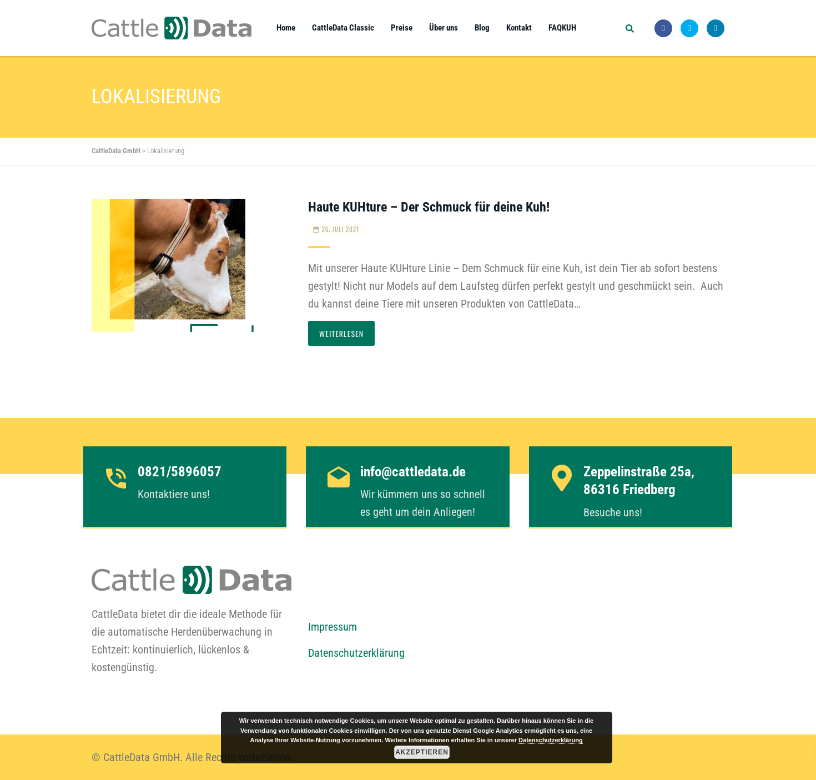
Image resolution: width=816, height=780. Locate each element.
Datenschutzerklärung (356, 653)
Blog (482, 28)
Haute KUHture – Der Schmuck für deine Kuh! (429, 207)
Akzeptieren (422, 752)
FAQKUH (562, 28)
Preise (401, 28)
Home (285, 28)
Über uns (443, 28)
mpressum (335, 626)
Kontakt (519, 28)
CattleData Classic (343, 28)
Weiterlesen (341, 333)
